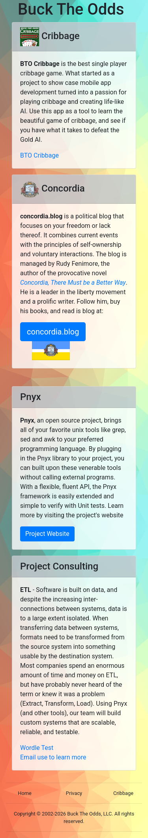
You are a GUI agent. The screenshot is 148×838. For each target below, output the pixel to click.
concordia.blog (53, 331)
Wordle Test (36, 748)
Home (24, 793)
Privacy (74, 793)
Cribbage (123, 793)
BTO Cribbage (39, 155)
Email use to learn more (53, 757)
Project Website (47, 533)
